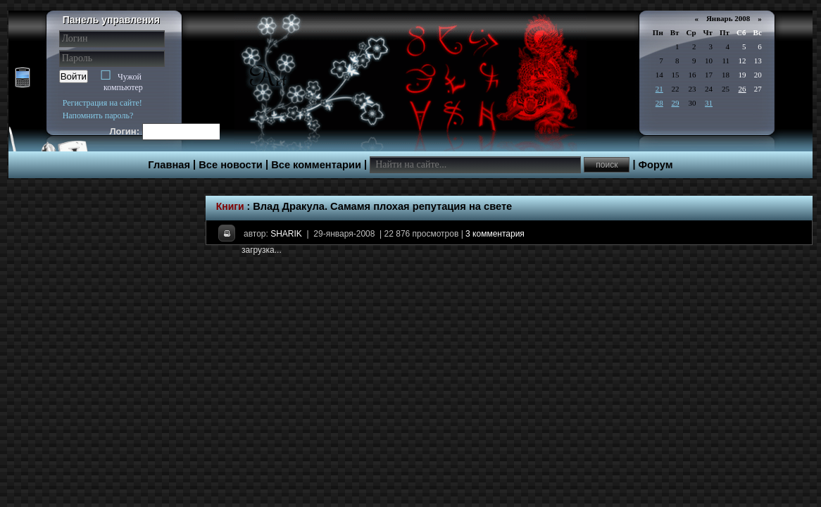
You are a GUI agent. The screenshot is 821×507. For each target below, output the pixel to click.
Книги (230, 206)
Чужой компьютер (123, 82)
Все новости (231, 164)
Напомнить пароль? (98, 115)
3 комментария (495, 234)
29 (675, 103)
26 (742, 88)
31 (709, 103)
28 (659, 103)
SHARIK (286, 234)
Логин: (125, 131)
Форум (656, 164)
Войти (74, 76)
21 (659, 88)
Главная (169, 164)
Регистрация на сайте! (102, 103)
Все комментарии (316, 164)
